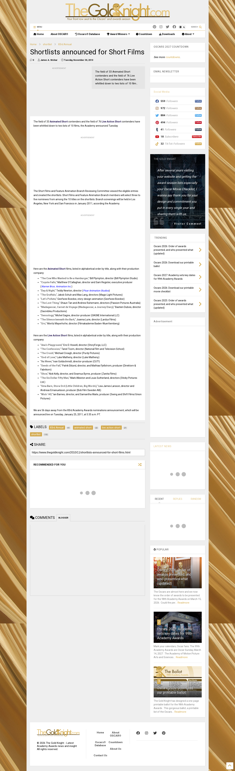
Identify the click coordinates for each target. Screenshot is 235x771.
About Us (115, 748)
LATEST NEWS (163, 446)
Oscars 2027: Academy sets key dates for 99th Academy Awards (174, 633)
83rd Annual (65, 44)
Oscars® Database (87, 34)
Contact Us (100, 755)
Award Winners (118, 34)
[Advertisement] (56, 91)
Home (38, 34)
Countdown (144, 34)
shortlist (47, 44)
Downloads (167, 34)
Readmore (183, 602)
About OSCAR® (59, 34)
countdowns (172, 57)
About (188, 34)
